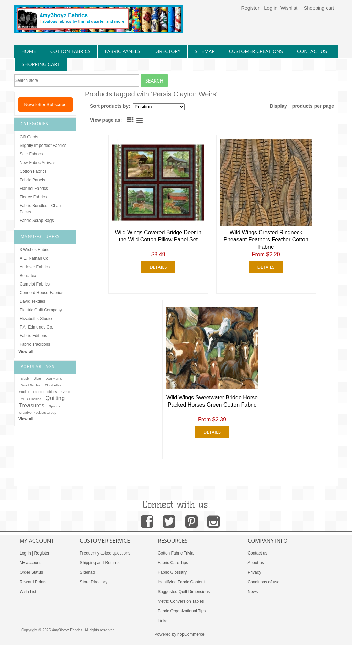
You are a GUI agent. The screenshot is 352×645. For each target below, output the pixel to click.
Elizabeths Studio (36, 318)
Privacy (254, 572)
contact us (312, 51)
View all (25, 351)
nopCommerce (191, 634)
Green (65, 392)
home (28, 51)
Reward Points (33, 582)
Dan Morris (53, 378)
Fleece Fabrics (33, 197)
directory (167, 51)
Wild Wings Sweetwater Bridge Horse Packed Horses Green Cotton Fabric (212, 401)
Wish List (28, 591)
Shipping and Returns (99, 562)
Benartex (28, 275)
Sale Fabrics (31, 154)
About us (256, 562)
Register (250, 8)
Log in (270, 8)
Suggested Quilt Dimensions (184, 591)
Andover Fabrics (35, 267)
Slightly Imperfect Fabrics (43, 145)
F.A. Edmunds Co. (36, 327)
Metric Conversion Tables (181, 601)
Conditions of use (263, 582)
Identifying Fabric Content (181, 582)
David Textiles (32, 301)
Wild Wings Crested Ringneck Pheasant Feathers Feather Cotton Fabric (265, 239)
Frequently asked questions (105, 553)
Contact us (257, 553)
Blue (37, 378)
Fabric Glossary (172, 572)
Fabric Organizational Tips (182, 611)
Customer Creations (256, 51)
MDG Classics (31, 399)
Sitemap (87, 572)
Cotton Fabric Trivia (176, 553)
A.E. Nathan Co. (35, 258)
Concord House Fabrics (41, 292)
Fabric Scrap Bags (37, 220)
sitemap (205, 51)
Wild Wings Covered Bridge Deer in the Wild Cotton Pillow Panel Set (158, 236)
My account (30, 562)
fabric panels (122, 51)
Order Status (31, 572)
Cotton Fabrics (33, 171)
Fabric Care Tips (173, 562)
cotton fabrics (70, 51)
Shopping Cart (41, 64)
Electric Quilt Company (41, 310)
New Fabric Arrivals (37, 162)
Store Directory (93, 582)
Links (162, 620)
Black (25, 378)
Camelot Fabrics (35, 284)
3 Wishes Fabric (35, 249)
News (253, 591)
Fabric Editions (33, 335)
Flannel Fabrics (34, 188)
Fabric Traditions (35, 344)
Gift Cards (29, 137)
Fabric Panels (32, 180)
